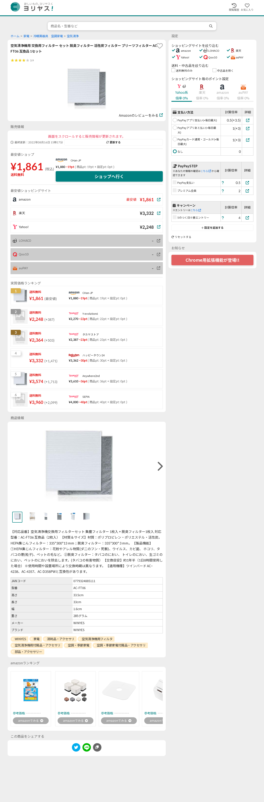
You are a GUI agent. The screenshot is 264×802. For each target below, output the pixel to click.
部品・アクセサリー (28, 652)
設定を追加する (212, 227)
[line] (86, 749)
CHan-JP (76, 160)
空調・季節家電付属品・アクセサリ (121, 645)
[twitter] (76, 749)
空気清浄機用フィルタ (97, 639)
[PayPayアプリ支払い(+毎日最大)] (247, 120)
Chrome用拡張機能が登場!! (213, 260)
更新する (113, 142)
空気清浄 (73, 36)
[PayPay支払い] (247, 182)
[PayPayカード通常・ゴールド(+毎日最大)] (247, 140)
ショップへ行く (109, 176)
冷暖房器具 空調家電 (48, 36)
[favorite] (159, 46)
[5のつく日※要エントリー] (247, 218)
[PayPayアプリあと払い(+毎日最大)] (247, 128)
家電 (26, 36)
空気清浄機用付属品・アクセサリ (38, 645)
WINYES (20, 639)
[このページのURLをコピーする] (97, 748)
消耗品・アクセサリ (60, 639)
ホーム (15, 36)
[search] (211, 26)
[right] (159, 466)
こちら (206, 171)
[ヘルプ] (223, 182)
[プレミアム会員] (247, 191)
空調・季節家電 (78, 645)
